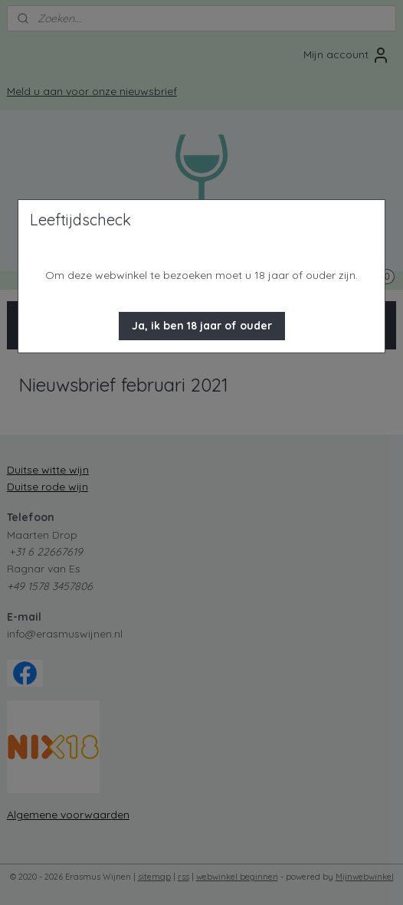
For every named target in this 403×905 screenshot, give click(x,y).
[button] (202, 326)
